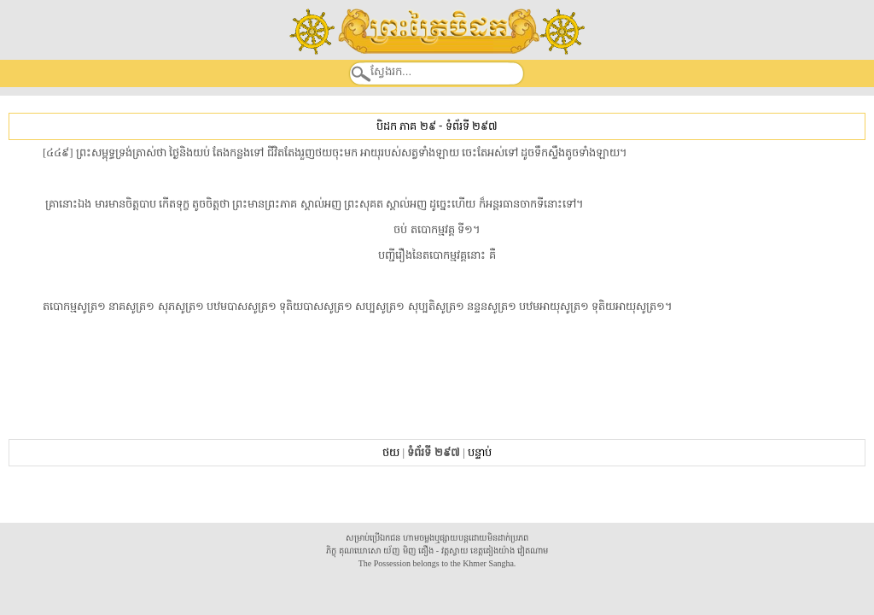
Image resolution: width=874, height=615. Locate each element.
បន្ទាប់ (480, 452)
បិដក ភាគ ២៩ (405, 126)
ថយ (390, 452)
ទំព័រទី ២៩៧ (472, 126)
